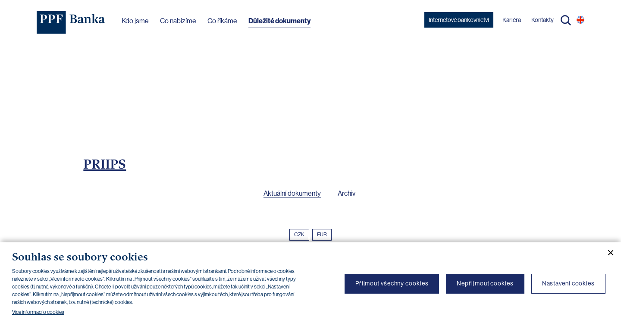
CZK (299, 235)
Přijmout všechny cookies (392, 283)
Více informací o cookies (38, 312)
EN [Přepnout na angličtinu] (580, 20)
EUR (322, 235)
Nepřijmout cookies (485, 283)
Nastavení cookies (568, 283)
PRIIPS (104, 164)
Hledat (566, 20)
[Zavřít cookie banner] (607, 252)
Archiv (346, 193)
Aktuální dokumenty (292, 193)
